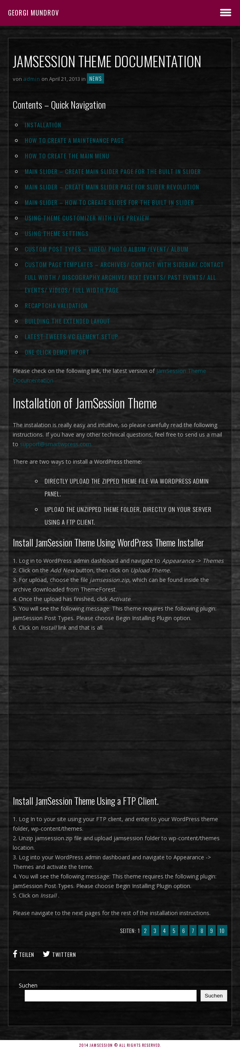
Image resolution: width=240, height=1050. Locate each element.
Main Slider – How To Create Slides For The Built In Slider (109, 202)
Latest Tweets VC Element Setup (71, 336)
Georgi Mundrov (33, 13)
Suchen (28, 985)
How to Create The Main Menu (67, 155)
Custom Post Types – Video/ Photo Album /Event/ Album (107, 248)
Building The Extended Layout (67, 320)
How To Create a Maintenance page (74, 140)
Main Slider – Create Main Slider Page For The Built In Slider (113, 171)
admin (31, 78)
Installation (43, 124)
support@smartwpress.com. (56, 444)
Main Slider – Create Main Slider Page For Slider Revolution (112, 186)
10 (222, 930)
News (95, 78)
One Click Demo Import (57, 351)
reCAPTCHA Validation (56, 305)
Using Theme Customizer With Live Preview (87, 217)
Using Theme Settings (57, 233)
